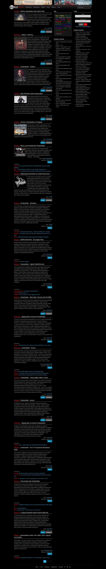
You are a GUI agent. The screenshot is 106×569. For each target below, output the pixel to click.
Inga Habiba (59, 16)
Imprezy (16, 174)
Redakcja (46, 567)
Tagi (55, 11)
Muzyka (16, 11)
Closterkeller (59, 26)
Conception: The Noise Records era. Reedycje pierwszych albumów (82, 58)
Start (37, 567)
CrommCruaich (17, 475)
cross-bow (16, 345)
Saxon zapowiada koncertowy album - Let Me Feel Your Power (63, 105)
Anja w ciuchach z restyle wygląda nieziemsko (30, 294)
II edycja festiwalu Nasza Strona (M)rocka (34, 512)
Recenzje (17, 35)
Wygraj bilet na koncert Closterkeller (33, 317)
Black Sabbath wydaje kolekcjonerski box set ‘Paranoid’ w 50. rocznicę (82, 96)
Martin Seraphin (60, 19)
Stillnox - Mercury (27, 35)
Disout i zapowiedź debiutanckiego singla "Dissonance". (81, 101)
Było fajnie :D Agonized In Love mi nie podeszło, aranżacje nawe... (35, 557)
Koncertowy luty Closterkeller (30, 481)
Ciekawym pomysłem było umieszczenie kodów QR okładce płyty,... (34, 373)
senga (15, 371)
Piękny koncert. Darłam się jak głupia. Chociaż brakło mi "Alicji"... (34, 478)
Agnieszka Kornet (64, 17)
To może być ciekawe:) (24, 261)
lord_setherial (17, 171)
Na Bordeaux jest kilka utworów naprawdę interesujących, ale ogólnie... (33, 237)
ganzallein (16, 233)
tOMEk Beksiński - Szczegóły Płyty (31, 240)
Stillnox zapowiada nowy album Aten (32, 11)
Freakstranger (17, 557)
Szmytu (15, 237)
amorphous (16, 373)
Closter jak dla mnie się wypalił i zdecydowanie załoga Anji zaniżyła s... (36, 171)
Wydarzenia (36, 7)
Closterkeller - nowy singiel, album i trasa (34, 377)
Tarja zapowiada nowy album (63, 57)
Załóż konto (78, 26)
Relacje (16, 297)
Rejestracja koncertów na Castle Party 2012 (35, 174)
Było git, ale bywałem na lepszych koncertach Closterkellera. (32, 473)
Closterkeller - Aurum (28, 348)
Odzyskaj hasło (86, 26)
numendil (16, 473)
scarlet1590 (16, 231)
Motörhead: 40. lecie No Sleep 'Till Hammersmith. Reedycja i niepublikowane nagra (83, 76)
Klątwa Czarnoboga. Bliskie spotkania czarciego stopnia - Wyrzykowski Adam (83, 34)
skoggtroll (16, 261)
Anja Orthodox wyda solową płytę (31, 93)
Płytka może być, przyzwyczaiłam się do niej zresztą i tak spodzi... (33, 375)
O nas (41, 567)
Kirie (15, 510)
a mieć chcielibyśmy (22, 508)
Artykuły (21, 7)
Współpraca (54, 567)
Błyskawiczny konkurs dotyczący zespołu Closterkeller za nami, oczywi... (35, 345)
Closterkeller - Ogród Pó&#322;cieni (32, 264)
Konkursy (17, 317)
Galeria (43, 7)
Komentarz (49, 31)
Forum (48, 7)
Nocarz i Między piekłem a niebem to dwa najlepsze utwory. (31, 371)
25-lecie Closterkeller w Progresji (31, 122)
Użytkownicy (28, 7)
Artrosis (58, 34)
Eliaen (15, 169)
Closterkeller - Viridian (27, 67)
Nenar (15, 508)
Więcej (54, 7)
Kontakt (61, 567)
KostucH (16, 504)
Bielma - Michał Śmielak (82, 38)
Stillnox (66, 15)
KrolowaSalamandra (18, 291)
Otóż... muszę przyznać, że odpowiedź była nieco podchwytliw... (33, 445)
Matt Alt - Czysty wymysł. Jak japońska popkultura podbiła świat (83, 81)
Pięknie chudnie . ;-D (23, 292)
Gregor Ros (66, 24)
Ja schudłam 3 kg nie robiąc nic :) (31, 291)
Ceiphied (16, 292)
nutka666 (16, 165)
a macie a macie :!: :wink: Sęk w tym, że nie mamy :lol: (29, 510)
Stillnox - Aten (59, 45)
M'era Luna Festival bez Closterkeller (32, 146)
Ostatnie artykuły (79, 30)
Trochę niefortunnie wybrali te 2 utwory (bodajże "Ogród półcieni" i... (32, 169)
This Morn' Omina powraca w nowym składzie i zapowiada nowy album (63, 86)
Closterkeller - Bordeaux (28, 203)
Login (59, 7)
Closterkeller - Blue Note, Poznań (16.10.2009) (35, 297)
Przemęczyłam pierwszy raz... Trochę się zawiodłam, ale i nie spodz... (35, 231)
